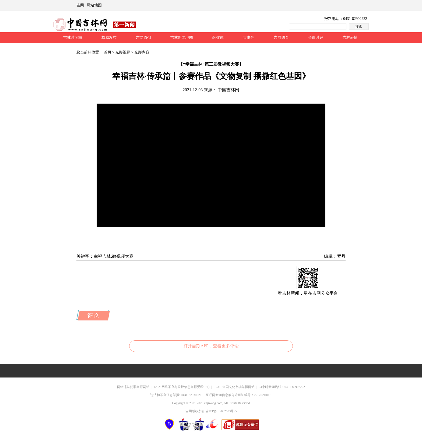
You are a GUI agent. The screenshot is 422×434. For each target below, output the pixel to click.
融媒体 (218, 38)
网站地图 (94, 5)
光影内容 (141, 52)
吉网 (80, 5)
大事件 (248, 38)
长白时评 (315, 38)
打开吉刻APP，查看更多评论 (210, 346)
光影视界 (122, 52)
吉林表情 (350, 38)
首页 (107, 52)
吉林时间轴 (72, 38)
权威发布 (109, 38)
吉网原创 (143, 38)
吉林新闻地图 (181, 38)
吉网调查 (281, 38)
